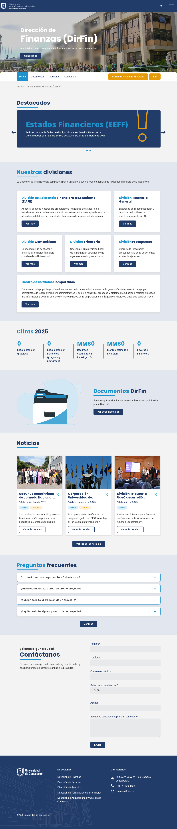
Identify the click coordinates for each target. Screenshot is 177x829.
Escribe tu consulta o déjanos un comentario (125, 726)
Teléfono (125, 661)
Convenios (70, 76)
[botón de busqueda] (161, 6)
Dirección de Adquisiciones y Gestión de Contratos (79, 799)
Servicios (54, 76)
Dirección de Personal (69, 782)
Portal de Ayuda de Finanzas (128, 76)
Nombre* (125, 647)
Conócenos (30, 55)
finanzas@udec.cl (125, 791)
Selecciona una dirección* (125, 689)
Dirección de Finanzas (69, 777)
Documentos (37, 76)
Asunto (125, 706)
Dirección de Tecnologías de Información (79, 792)
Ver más (30, 223)
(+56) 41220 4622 (125, 785)
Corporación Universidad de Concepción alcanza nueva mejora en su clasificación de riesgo (84, 495)
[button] (87, 150)
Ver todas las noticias (88, 543)
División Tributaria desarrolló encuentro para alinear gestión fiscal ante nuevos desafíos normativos (134, 495)
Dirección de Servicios (69, 787)
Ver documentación (108, 411)
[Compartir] (57, 494)
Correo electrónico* (125, 675)
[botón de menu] (171, 6)
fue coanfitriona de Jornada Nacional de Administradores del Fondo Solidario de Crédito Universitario (36, 495)
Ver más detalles (32, 529)
